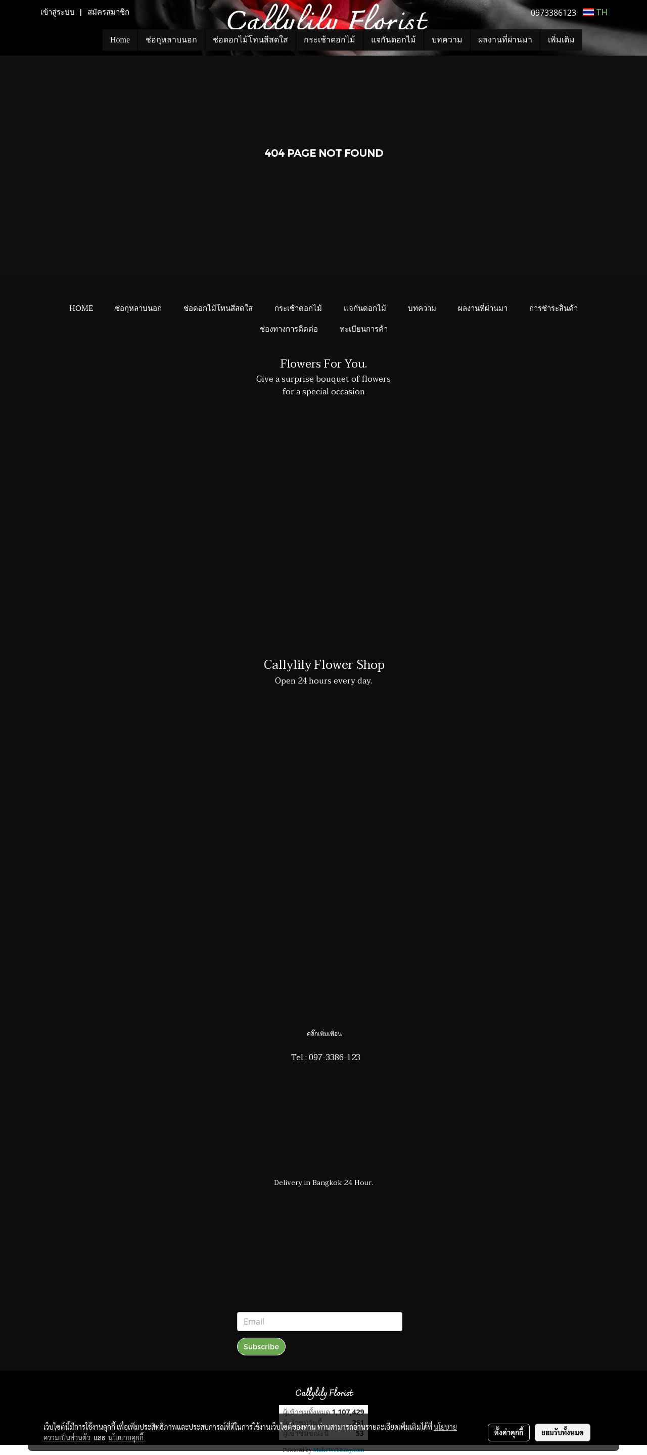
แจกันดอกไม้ (393, 39)
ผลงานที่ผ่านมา (505, 39)
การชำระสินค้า (553, 307)
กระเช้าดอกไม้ (329, 39)
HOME (81, 307)
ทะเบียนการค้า (364, 328)
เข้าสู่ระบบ (57, 12)
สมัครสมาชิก (108, 12)
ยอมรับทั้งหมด (562, 1432)
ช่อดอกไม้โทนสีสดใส (250, 39)
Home (120, 39)
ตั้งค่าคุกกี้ (508, 1432)
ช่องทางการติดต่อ (289, 328)
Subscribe (261, 1346)
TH (595, 12)
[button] (597, 40)
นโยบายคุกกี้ (126, 1437)
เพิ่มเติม (561, 39)
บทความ (447, 39)
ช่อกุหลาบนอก (171, 39)
